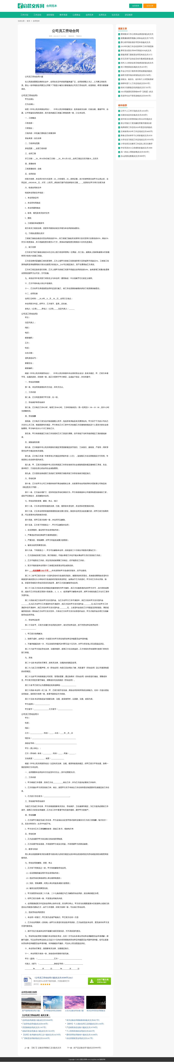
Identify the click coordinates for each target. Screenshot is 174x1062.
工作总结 (37, 15)
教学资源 (63, 15)
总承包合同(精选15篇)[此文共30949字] (37, 1020)
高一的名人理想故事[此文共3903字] (135, 152)
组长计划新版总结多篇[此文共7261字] (136, 88)
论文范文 (116, 15)
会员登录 (135, 6)
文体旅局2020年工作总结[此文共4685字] (137, 132)
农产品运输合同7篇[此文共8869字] (87, 1048)
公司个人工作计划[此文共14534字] (134, 111)
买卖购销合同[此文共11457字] (34, 1028)
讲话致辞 (129, 15)
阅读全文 (71, 36)
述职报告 (50, 15)
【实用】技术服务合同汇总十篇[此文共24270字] (41, 1035)
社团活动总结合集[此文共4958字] (134, 115)
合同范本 (51, 5)
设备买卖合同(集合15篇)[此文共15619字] (38, 1031)
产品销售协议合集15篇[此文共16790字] (82, 1028)
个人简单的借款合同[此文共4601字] (80, 1031)
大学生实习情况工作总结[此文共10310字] (137, 140)
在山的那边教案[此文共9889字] (133, 156)
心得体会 (76, 15)
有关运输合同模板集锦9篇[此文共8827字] (82, 1020)
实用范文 (102, 15)
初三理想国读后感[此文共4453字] (134, 67)
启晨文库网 (83, 1060)
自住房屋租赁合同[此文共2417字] (79, 1039)
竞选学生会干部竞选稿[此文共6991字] (136, 96)
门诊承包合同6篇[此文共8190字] (35, 1024)
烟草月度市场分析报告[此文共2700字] (136, 75)
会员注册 (149, 6)
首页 (28, 21)
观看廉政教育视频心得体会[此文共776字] (137, 38)
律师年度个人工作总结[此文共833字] (135, 84)
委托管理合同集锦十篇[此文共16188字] (82, 1035)
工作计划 (24, 15)
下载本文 (79, 36)
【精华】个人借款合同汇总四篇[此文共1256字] (85, 1024)
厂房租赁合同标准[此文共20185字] (36, 1039)
